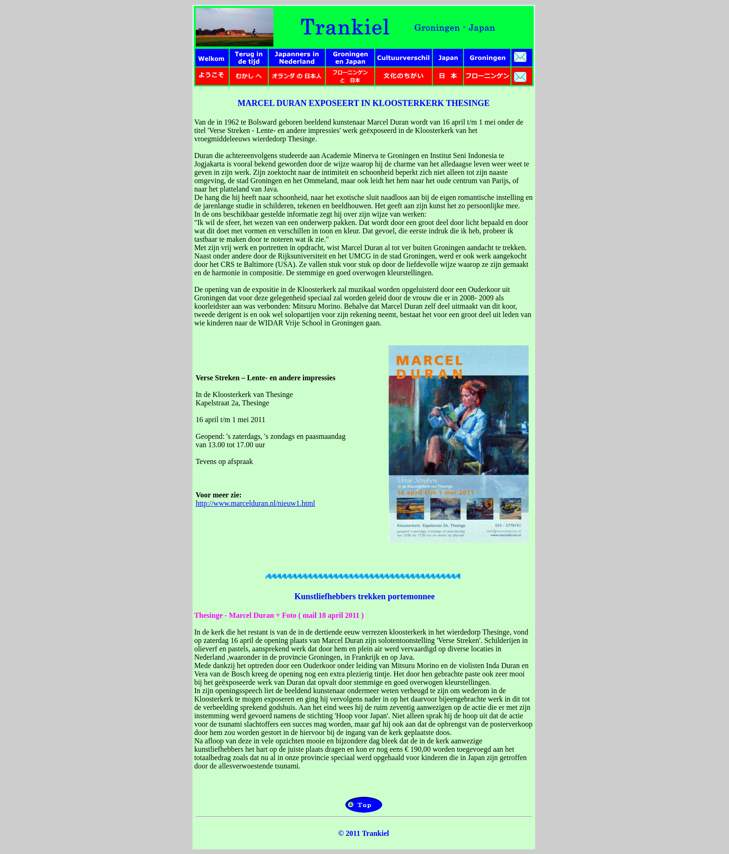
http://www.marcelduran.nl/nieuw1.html (255, 503)
